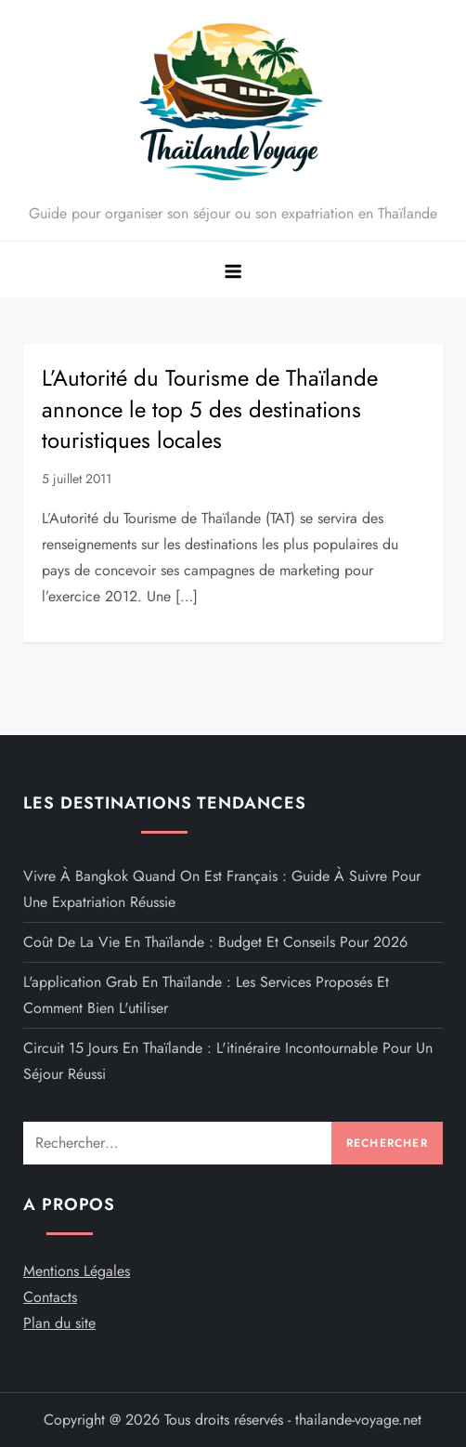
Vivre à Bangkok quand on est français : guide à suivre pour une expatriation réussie (222, 889)
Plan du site (59, 1323)
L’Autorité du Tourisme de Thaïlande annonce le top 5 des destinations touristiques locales (210, 409)
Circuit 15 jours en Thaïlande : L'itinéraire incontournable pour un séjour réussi (228, 1061)
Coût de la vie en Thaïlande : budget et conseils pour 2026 (215, 942)
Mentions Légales (76, 1271)
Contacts (50, 1297)
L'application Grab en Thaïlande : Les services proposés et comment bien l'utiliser (206, 995)
